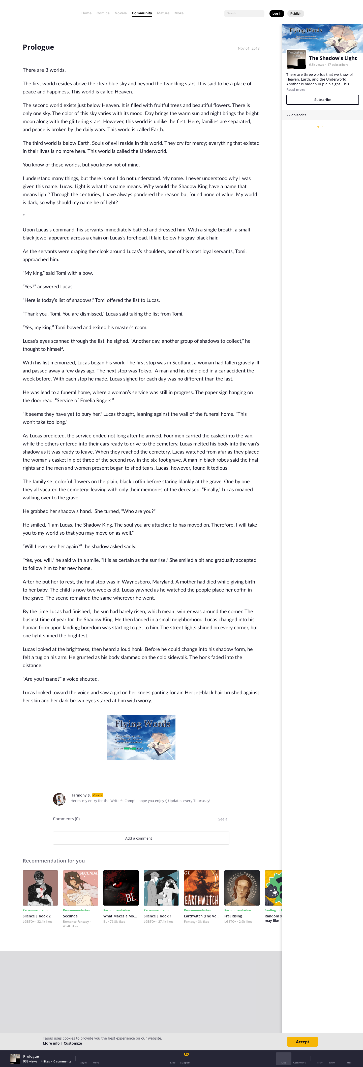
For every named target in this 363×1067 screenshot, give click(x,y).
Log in (277, 13)
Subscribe (322, 99)
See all (223, 819)
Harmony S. (81, 795)
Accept (302, 1042)
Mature (163, 13)
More (180, 13)
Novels (121, 13)
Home (86, 13)
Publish (295, 13)
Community (142, 13)
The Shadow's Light (333, 58)
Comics (103, 13)
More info (51, 1043)
